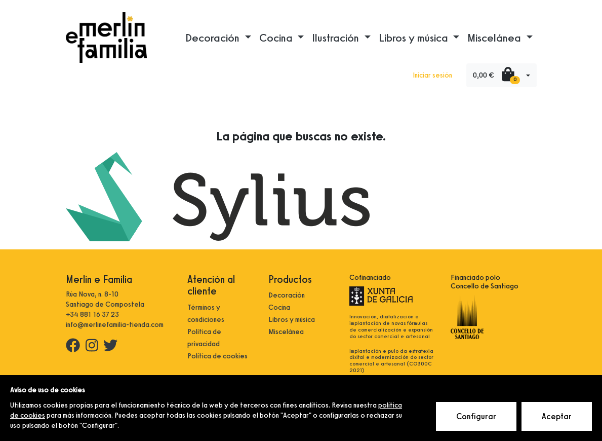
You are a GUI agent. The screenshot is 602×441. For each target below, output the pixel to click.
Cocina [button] (277, 37)
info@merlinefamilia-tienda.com (115, 324)
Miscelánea (286, 331)
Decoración (286, 295)
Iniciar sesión (432, 75)
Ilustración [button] (337, 37)
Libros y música (291, 319)
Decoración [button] (213, 37)
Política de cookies (217, 356)
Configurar (476, 416)
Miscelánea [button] (495, 37)
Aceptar (557, 416)
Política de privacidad (204, 337)
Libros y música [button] (415, 37)
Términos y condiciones (205, 313)
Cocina (279, 307)
